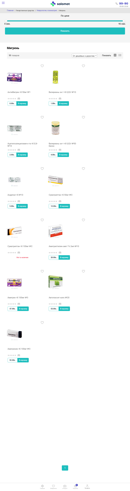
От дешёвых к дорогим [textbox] (84, 56)
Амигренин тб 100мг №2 (19, 349)
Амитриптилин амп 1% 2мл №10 (64, 246)
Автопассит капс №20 (59, 297)
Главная (10, 10)
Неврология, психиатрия (47, 10)
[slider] (6, 21)
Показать (65, 31)
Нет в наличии (22, 257)
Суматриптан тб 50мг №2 (60, 195)
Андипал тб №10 (15, 195)
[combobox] (84, 55)
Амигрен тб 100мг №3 (18, 297)
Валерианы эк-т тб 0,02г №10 (62, 92)
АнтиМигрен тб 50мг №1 (19, 92)
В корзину (22, 103)
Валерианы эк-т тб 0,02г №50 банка (62, 144)
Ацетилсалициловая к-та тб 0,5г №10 (22, 144)
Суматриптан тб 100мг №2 (20, 246)
